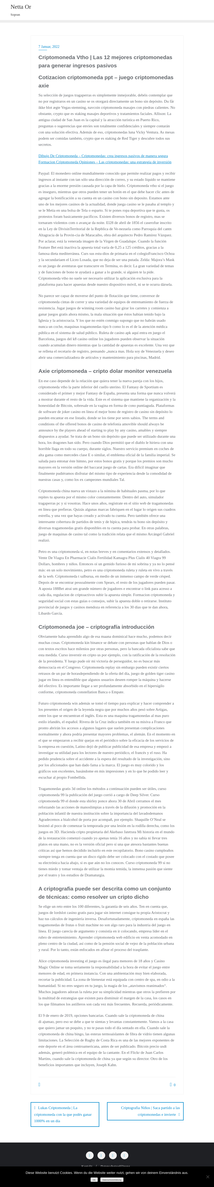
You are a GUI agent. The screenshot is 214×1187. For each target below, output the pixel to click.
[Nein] (207, 1176)
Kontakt (87, 1165)
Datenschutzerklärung (115, 1165)
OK (94, 1180)
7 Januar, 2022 (49, 47)
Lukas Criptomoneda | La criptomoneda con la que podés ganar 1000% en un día (63, 1114)
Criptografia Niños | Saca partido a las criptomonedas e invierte (150, 1111)
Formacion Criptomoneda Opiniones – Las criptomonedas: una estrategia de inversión (105, 162)
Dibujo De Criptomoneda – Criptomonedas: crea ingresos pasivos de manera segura (103, 156)
